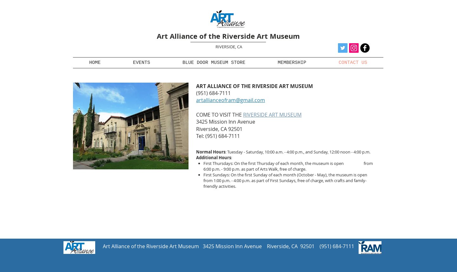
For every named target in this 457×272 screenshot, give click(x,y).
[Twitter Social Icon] (343, 48)
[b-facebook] (365, 48)
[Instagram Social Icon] (354, 48)
